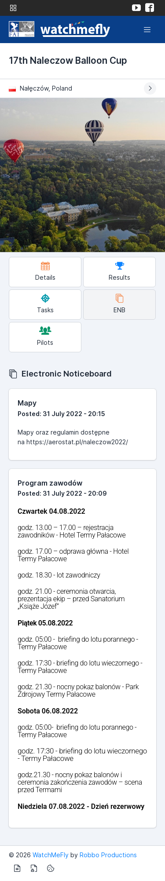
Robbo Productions (108, 855)
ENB (119, 304)
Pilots (45, 336)
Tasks (45, 304)
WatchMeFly (51, 855)
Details (45, 271)
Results (119, 271)
